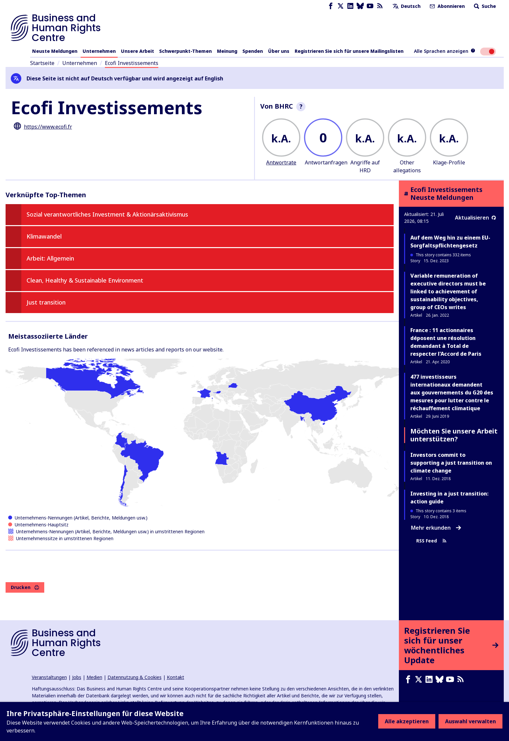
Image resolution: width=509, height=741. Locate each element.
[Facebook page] (331, 6)
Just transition (46, 302)
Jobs (76, 677)
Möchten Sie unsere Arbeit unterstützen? (454, 435)
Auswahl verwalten (470, 721)
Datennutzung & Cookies (135, 677)
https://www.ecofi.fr (48, 126)
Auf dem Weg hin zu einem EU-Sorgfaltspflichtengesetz (450, 241)
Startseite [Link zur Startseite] (42, 63)
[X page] (340, 6)
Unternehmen (99, 51)
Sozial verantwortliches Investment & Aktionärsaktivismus (107, 214)
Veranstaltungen (49, 677)
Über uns (278, 51)
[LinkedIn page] (350, 6)
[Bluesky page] (360, 6)
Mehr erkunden (436, 527)
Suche (484, 6)
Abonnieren (446, 6)
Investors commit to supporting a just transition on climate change (451, 462)
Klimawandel (44, 236)
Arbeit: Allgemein (50, 258)
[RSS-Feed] (380, 6)
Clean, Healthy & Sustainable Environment (85, 280)
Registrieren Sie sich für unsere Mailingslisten (349, 51)
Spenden (253, 51)
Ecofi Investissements (131, 63)
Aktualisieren (475, 217)
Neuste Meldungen (54, 51)
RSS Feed (431, 541)
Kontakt (175, 677)
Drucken (25, 587)
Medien (94, 677)
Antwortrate (281, 162)
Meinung (227, 51)
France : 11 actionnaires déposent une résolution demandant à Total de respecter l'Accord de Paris (445, 342)
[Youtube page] (370, 6)
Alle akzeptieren (407, 721)
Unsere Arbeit (137, 51)
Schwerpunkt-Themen (185, 51)
